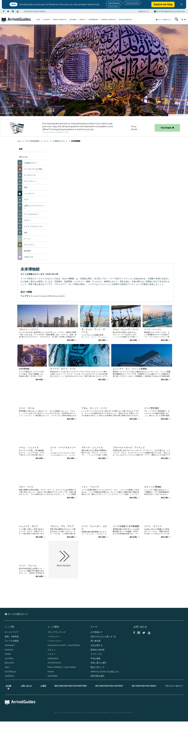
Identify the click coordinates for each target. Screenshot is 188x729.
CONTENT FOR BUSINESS (35, 11)
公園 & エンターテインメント (34, 206)
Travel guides (132, 3)
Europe (46, 20)
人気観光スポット (60, 141)
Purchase (167, 127)
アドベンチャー (30, 181)
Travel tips (113, 6)
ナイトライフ (29, 245)
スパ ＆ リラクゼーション (33, 226)
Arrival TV (143, 11)
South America (125, 20)
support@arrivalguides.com (169, 11)
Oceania (72, 20)
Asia (38, 20)
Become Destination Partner (71, 686)
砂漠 (25, 187)
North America (59, 20)
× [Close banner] (181, 4)
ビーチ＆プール (30, 175)
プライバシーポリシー (174, 686)
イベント (27, 239)
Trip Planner (114, 3)
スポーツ (27, 220)
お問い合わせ (26, 686)
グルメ (26, 199)
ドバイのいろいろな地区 (33, 169)
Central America (108, 20)
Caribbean (93, 20)
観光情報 (27, 251)
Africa (82, 20)
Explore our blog (163, 4)
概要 (21, 149)
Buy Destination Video (144, 686)
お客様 (43, 686)
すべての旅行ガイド (164, 20)
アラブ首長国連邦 (32, 141)
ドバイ (46, 141)
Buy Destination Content (109, 686)
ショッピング (29, 193)
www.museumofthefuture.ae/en (49, 296)
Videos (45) (28, 257)
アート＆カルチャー (31, 214)
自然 (25, 232)
